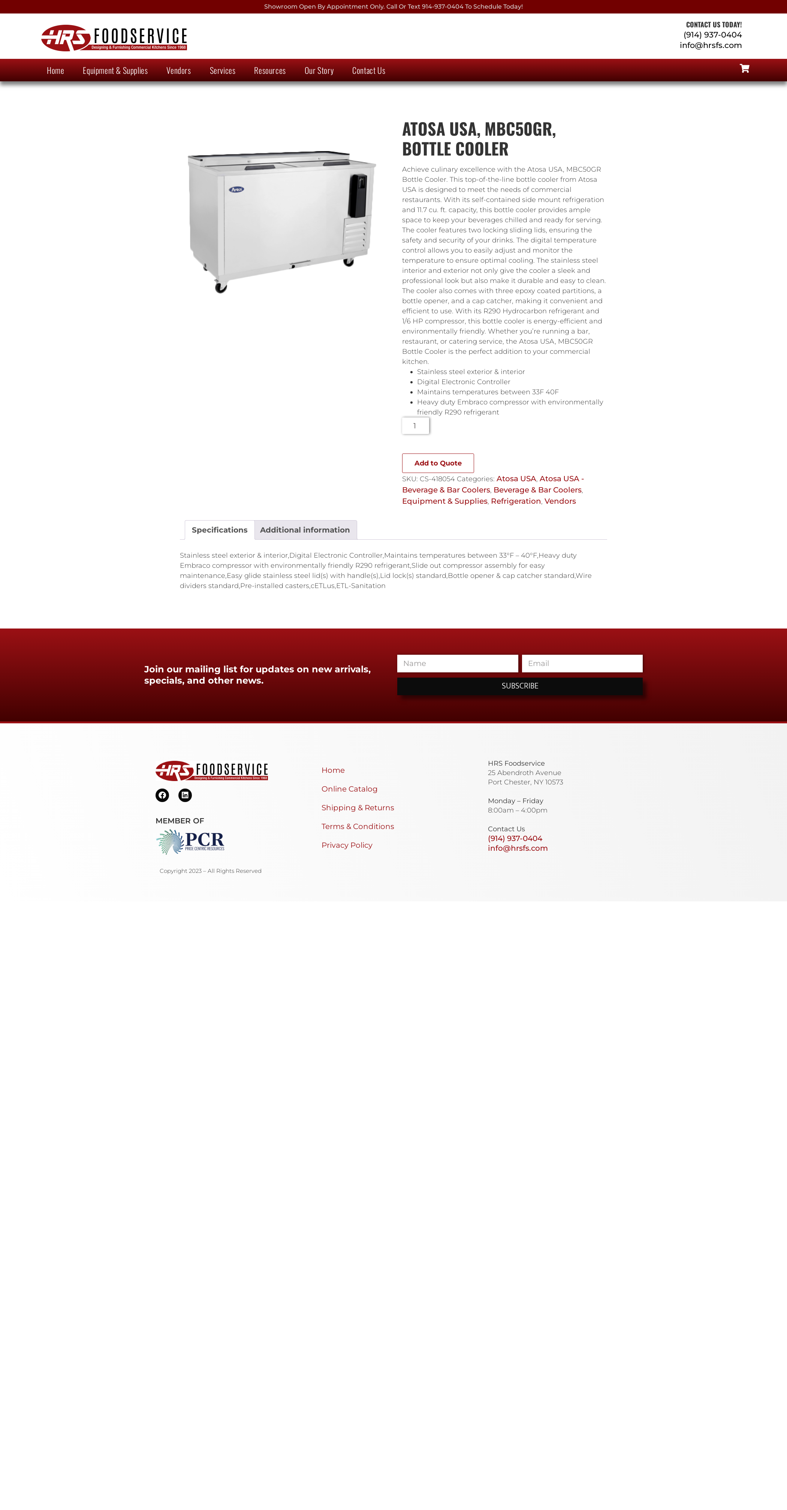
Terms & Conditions (358, 826)
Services (223, 70)
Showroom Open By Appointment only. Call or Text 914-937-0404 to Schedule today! (393, 6)
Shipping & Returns (358, 807)
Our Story (319, 70)
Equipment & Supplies (115, 70)
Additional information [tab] (305, 529)
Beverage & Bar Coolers (538, 489)
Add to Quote (438, 463)
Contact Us (368, 70)
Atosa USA (516, 478)
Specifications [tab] (220, 529)
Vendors (178, 70)
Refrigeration (516, 501)
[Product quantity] (415, 426)
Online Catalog (350, 788)
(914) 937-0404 (713, 34)
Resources (270, 70)
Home (55, 70)
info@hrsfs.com (711, 45)
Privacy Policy (347, 845)
